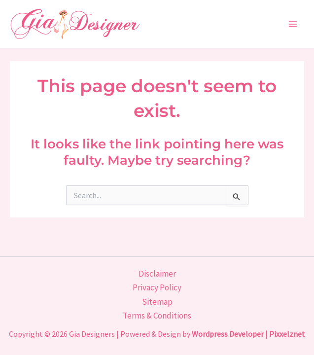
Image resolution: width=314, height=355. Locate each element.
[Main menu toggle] (293, 24)
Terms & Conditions (157, 315)
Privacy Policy (157, 287)
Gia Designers (92, 334)
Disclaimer (157, 273)
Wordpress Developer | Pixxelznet (248, 334)
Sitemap (157, 301)
